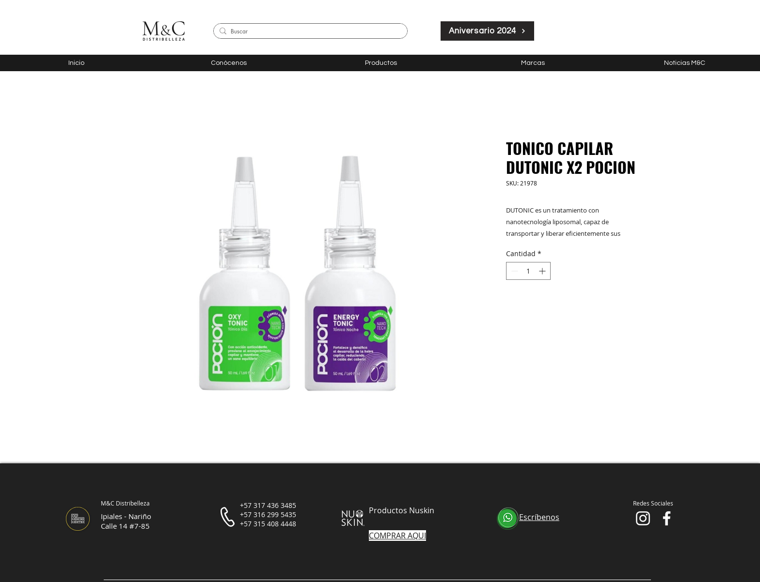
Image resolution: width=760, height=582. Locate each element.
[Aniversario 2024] (487, 31)
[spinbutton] (528, 270)
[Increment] (543, 270)
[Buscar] (309, 32)
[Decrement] (513, 270)
